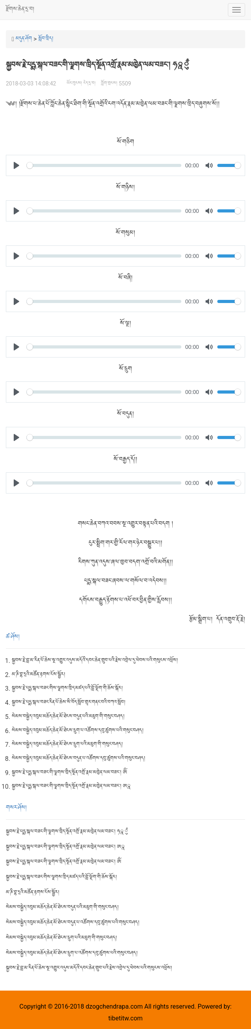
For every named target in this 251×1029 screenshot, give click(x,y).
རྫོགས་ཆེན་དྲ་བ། (20, 9)
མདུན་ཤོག (24, 39)
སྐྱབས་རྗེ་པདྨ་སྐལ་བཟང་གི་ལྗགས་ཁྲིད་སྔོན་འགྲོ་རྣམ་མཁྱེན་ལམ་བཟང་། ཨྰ (71, 786)
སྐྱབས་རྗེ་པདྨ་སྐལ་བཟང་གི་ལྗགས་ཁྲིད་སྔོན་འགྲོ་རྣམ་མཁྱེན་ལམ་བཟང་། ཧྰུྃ (67, 832)
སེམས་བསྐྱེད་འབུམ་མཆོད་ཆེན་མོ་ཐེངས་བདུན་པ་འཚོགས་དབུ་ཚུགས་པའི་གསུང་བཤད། (78, 758)
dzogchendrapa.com (114, 1006)
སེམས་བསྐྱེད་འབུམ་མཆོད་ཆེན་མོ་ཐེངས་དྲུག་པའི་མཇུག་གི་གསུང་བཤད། (67, 744)
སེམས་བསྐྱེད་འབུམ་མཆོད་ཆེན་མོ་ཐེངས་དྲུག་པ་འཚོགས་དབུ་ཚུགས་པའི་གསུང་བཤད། (77, 731)
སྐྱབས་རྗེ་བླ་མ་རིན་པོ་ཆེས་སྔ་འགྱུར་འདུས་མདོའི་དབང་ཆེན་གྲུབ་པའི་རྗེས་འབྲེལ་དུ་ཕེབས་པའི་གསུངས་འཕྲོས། (95, 660)
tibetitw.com (125, 1018)
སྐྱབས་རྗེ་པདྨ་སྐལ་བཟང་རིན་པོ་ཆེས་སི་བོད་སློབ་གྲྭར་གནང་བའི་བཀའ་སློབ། (68, 702)
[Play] (16, 165)
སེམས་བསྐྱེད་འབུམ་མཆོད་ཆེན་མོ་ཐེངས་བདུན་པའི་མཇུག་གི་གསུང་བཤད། (68, 716)
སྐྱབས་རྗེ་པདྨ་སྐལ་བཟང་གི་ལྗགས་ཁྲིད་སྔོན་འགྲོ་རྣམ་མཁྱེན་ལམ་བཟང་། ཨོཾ (69, 773)
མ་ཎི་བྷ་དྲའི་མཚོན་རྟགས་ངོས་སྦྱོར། (38, 675)
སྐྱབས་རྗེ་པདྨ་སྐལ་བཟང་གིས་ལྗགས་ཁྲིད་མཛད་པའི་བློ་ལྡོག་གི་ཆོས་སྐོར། (67, 688)
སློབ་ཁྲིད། (45, 39)
